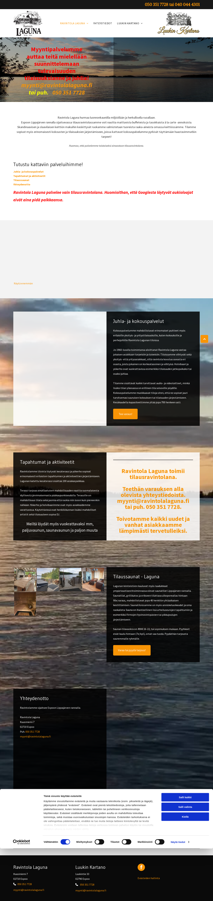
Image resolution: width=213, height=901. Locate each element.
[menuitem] (74, 23)
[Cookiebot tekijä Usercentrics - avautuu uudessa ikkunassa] (21, 894)
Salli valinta (185, 859)
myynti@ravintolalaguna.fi (35, 736)
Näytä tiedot (178, 894)
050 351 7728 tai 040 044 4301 (160, 826)
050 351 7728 (32, 731)
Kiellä (185, 869)
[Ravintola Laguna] (37, 257)
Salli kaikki (185, 849)
